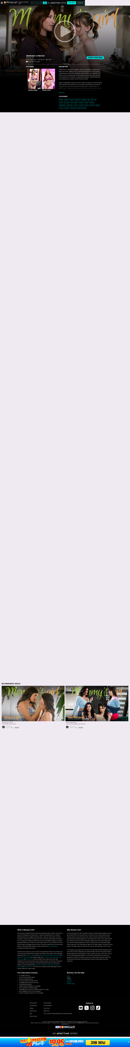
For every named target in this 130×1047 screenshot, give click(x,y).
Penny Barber (5, 724)
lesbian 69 (57, 964)
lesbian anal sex (28, 966)
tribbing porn (50, 964)
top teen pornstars (44, 955)
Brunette (61, 99)
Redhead (66, 99)
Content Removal (65, 1024)
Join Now (71, 2)
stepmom (67, 107)
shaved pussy (69, 105)
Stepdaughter (62, 105)
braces (75, 105)
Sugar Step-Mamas (71, 722)
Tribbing (81, 102)
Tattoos (61, 102)
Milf (92, 99)
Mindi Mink (51, 957)
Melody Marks (33, 90)
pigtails (97, 105)
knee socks (92, 105)
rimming (61, 107)
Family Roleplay (74, 102)
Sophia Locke (46, 90)
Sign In (80, 2)
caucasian (81, 105)
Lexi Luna (68, 724)
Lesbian (86, 102)
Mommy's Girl (8, 726)
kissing (86, 105)
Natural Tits (77, 99)
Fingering (84, 99)
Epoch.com (38, 1022)
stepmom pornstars (55, 955)
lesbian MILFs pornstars (23, 957)
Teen (89, 99)
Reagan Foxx (58, 957)
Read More (62, 92)
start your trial (95, 58)
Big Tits (71, 99)
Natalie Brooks (82, 724)
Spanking (92, 102)
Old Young (66, 102)
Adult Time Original (82, 107)
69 (95, 99)
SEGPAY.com (81, 1022)
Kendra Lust (20, 959)
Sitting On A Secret (7, 722)
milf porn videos (30, 955)
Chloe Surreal (12, 724)
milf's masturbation (53, 946)
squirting (19, 966)
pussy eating (73, 107)
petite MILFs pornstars (41, 964)
